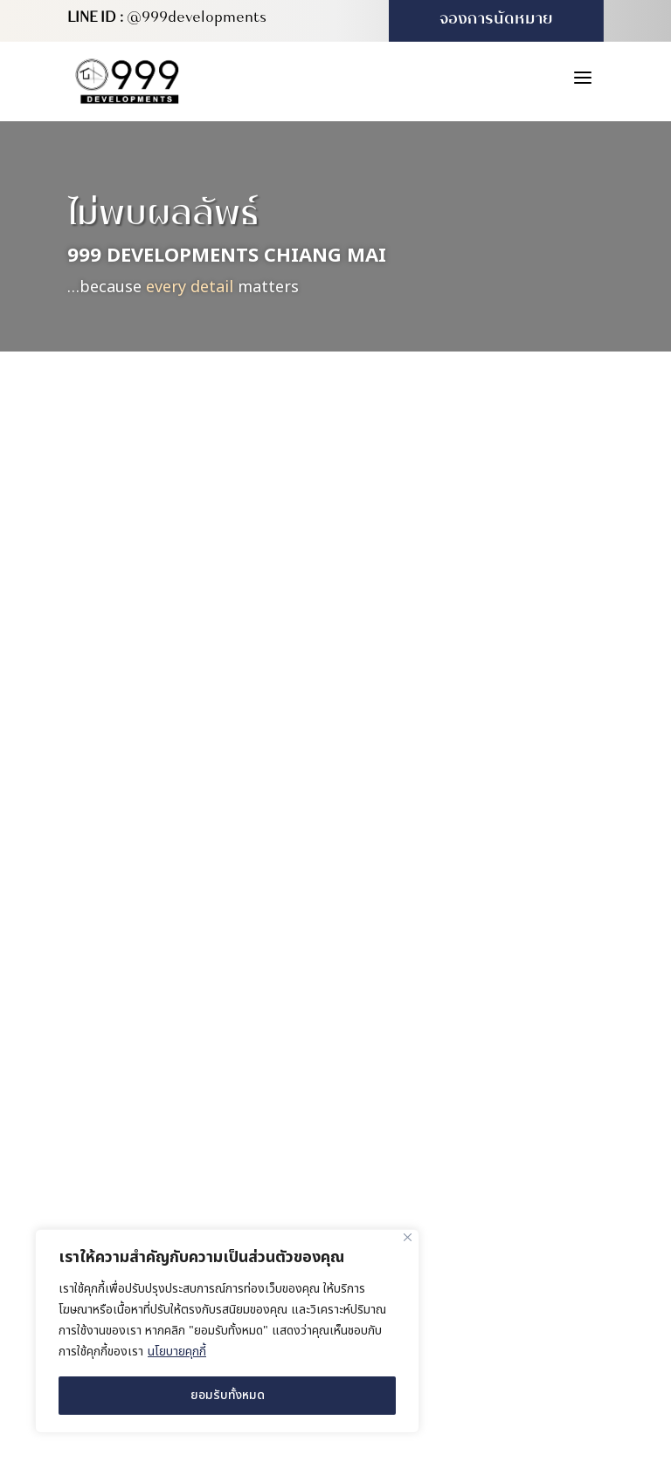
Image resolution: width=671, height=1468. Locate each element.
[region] (227, 1331)
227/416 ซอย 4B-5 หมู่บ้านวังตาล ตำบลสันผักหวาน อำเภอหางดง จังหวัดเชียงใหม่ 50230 (495, 1094)
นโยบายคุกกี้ (177, 1351)
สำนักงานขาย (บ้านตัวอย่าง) (478, 1043)
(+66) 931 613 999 (448, 1188)
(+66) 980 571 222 (448, 1152)
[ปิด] (408, 1237)
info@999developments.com (483, 1225)
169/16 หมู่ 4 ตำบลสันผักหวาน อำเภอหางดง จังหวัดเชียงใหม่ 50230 (496, 998)
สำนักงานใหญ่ (436, 958)
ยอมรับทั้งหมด (227, 1395)
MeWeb (561, 1303)
